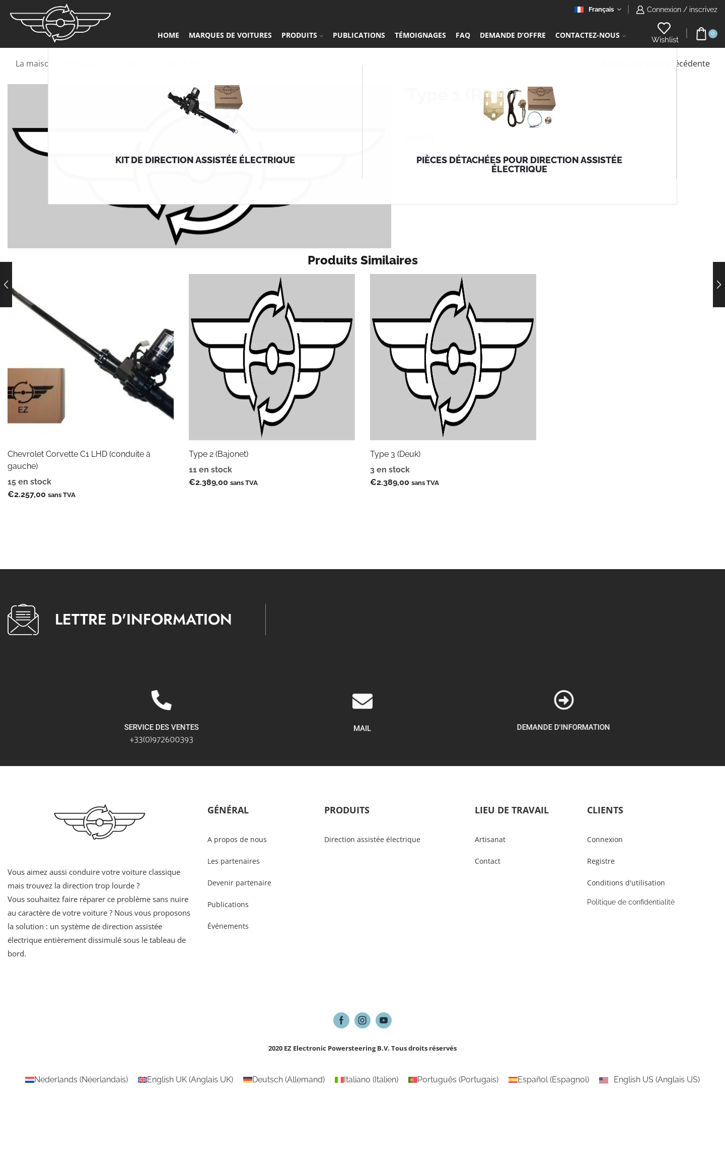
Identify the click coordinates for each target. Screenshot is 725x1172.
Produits (302, 35)
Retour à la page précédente (656, 63)
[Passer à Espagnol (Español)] (548, 1080)
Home (168, 35)
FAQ (463, 35)
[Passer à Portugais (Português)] (453, 1080)
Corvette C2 (132, 63)
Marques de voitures (230, 35)
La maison (35, 63)
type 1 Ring (185, 63)
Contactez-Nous (590, 35)
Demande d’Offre (513, 35)
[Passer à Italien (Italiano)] (366, 1080)
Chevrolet (82, 63)
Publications (359, 35)
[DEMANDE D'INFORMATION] (694, 700)
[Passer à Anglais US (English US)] (649, 1080)
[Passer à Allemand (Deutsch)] (284, 1080)
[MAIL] (362, 739)
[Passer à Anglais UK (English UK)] (185, 1080)
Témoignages (420, 35)
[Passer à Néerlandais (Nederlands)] (76, 1080)
